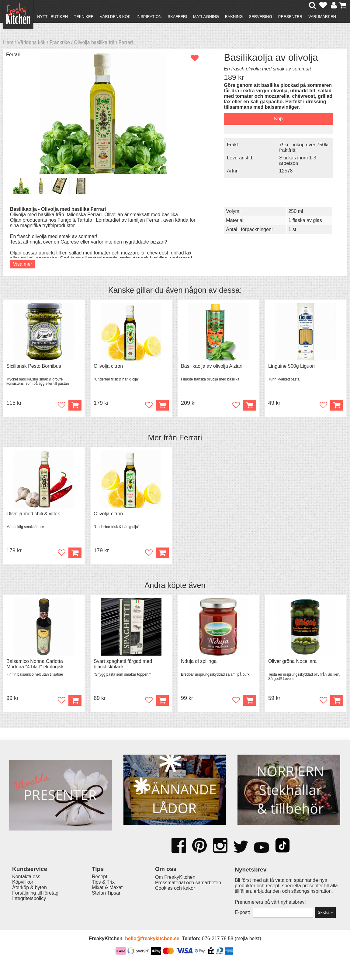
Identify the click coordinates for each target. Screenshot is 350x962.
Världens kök (115, 16)
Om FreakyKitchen (175, 877)
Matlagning (206, 16)
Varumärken (322, 16)
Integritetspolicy (29, 898)
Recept (99, 876)
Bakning (234, 16)
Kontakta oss (26, 876)
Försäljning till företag (35, 892)
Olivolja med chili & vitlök (33, 513)
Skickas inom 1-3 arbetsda (297, 160)
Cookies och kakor (175, 888)
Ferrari (13, 54)
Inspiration (149, 16)
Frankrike (60, 42)
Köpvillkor (22, 882)
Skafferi (177, 16)
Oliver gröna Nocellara (292, 661)
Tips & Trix (103, 882)
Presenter (290, 16)
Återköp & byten (29, 887)
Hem (8, 42)
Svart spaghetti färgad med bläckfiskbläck (123, 664)
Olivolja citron (108, 366)
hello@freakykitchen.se (152, 938)
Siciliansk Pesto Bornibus (33, 366)
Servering (260, 16)
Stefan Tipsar (106, 892)
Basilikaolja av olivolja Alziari (211, 366)
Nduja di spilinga (199, 661)
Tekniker (84, 16)
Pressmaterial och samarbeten (188, 882)
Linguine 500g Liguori (291, 366)
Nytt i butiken (52, 16)
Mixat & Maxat (107, 887)
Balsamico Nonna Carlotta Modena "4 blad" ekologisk (35, 664)
